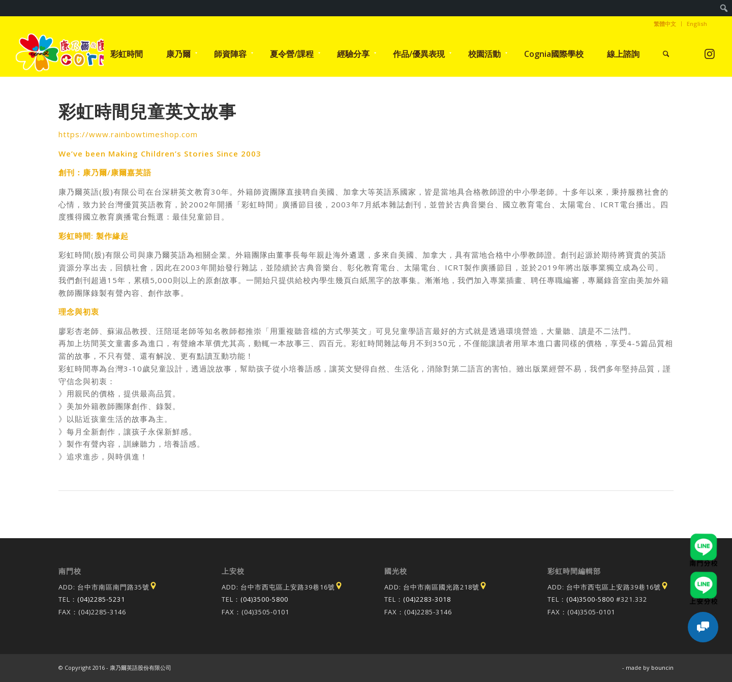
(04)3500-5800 (264, 599)
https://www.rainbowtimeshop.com (128, 134)
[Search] (666, 54)
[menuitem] (724, 8)
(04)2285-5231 (101, 599)
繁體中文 (665, 23)
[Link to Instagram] (709, 53)
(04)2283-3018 (427, 599)
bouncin (662, 667)
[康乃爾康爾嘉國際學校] (73, 54)
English (697, 23)
